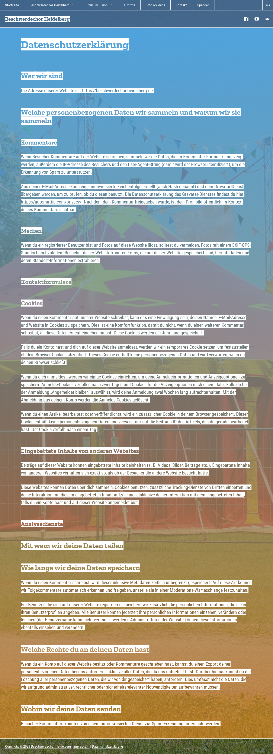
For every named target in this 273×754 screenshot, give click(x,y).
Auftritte (129, 5)
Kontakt (181, 5)
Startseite (12, 5)
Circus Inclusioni (96, 5)
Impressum (81, 746)
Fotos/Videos (155, 5)
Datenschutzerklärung (107, 746)
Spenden (203, 5)
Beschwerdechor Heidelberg (49, 5)
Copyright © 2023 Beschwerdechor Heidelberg (38, 746)
